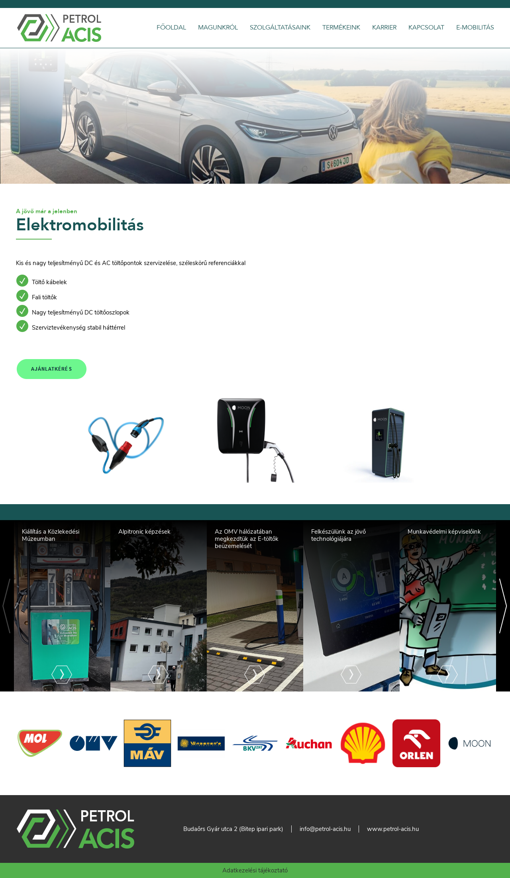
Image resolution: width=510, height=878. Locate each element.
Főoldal (171, 27)
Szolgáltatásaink (280, 27)
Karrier (384, 27)
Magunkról (218, 27)
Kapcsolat (426, 27)
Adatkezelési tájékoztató (255, 870)
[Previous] (7, 606)
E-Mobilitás (475, 27)
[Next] (503, 606)
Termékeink (341, 27)
